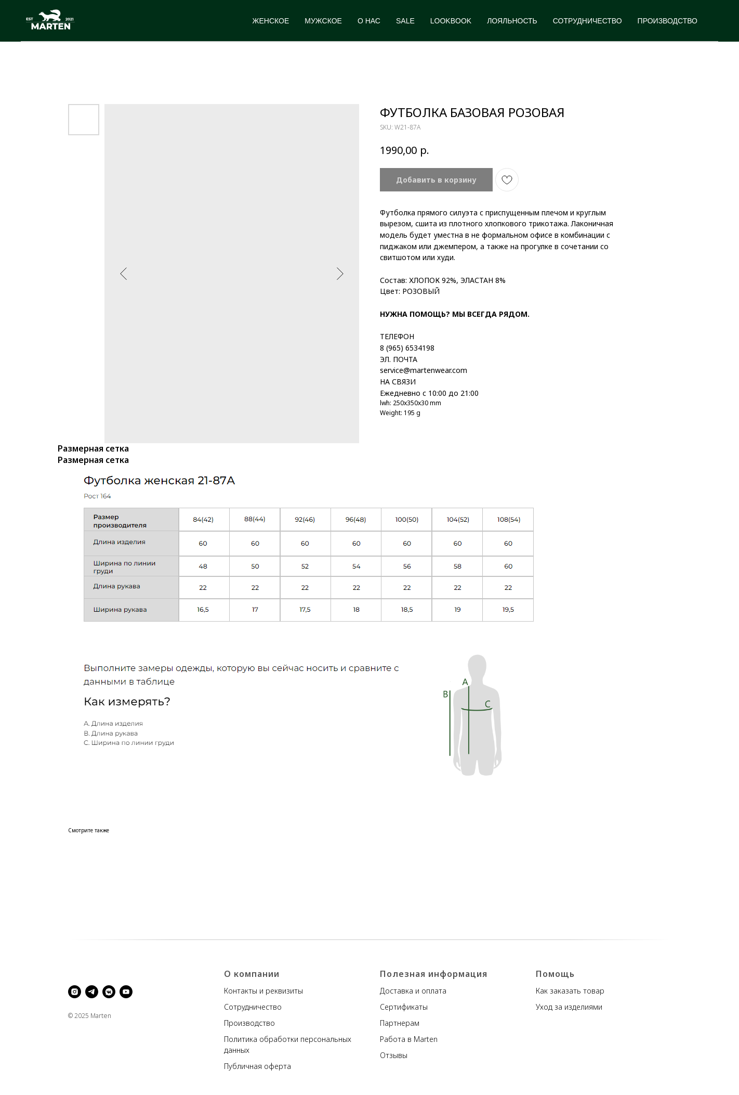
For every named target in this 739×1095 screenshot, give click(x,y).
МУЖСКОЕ (323, 21)
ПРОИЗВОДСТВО (667, 21)
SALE (405, 21)
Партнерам (399, 1023)
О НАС (369, 21)
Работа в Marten (409, 1039)
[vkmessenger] (108, 991)
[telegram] (91, 991)
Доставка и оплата (413, 991)
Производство (249, 1023)
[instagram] (74, 991)
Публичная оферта (257, 1066)
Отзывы (393, 1055)
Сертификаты (404, 1007)
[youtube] (126, 991)
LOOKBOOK (450, 21)
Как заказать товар (570, 991)
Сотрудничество (253, 1007)
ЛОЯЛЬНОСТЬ (512, 21)
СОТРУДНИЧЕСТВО (587, 21)
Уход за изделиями (569, 1007)
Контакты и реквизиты (263, 991)
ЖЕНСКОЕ (271, 21)
